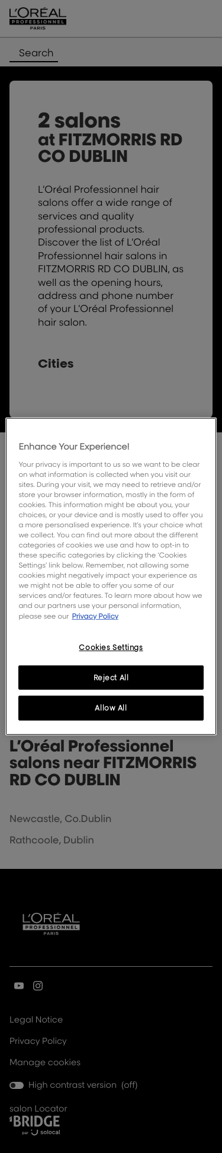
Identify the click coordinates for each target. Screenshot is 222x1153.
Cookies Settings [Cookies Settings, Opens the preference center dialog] (111, 646)
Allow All (111, 707)
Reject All (111, 677)
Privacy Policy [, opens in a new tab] (95, 615)
